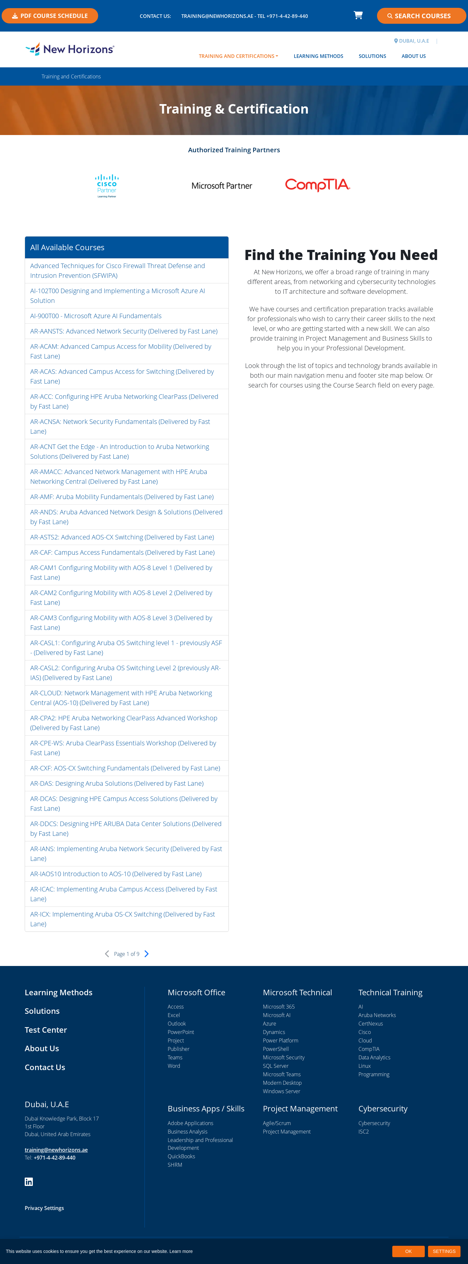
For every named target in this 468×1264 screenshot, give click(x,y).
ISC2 (363, 1131)
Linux (364, 1065)
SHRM (175, 1164)
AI (360, 1006)
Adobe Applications (190, 1123)
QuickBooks (181, 1156)
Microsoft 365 (279, 1006)
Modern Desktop (282, 1082)
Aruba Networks (377, 1015)
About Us (414, 56)
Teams (175, 1057)
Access (176, 1006)
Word (174, 1065)
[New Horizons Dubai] (70, 49)
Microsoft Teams (282, 1074)
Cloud (365, 1040)
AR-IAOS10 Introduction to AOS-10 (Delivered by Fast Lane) (116, 873)
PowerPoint (181, 1032)
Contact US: (155, 16)
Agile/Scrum (277, 1123)
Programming (373, 1074)
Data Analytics (374, 1057)
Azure (269, 1023)
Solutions (372, 56)
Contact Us (45, 1067)
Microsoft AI (277, 1015)
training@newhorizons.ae (56, 1149)
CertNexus (370, 1023)
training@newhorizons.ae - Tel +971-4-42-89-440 (244, 16)
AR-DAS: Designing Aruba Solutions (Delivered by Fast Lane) (116, 783)
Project (176, 1040)
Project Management (287, 1131)
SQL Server (276, 1065)
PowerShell (276, 1049)
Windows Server (281, 1091)
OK (408, 1251)
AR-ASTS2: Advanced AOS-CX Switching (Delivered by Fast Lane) (122, 537)
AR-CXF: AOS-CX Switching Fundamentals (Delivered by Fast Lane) (125, 768)
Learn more (181, 1251)
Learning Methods (318, 56)
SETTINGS (444, 1251)
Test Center (46, 1029)
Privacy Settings (44, 1208)
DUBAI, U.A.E (411, 40)
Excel (174, 1015)
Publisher (178, 1049)
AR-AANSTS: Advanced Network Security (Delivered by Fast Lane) (123, 331)
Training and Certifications (236, 56)
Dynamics (274, 1032)
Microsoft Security (284, 1057)
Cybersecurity (374, 1123)
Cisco (364, 1032)
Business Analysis (187, 1131)
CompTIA (369, 1049)
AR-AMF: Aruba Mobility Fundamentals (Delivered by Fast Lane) (122, 496)
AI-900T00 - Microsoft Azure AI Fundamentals (96, 315)
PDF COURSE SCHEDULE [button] (50, 16)
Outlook (177, 1023)
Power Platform (280, 1040)
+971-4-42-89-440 (54, 1157)
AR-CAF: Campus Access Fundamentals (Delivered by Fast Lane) (122, 552)
